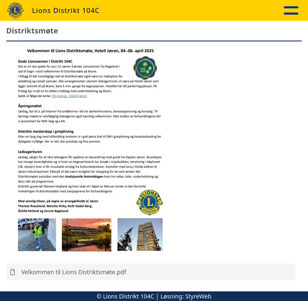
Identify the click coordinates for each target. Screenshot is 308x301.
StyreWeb (198, 296)
